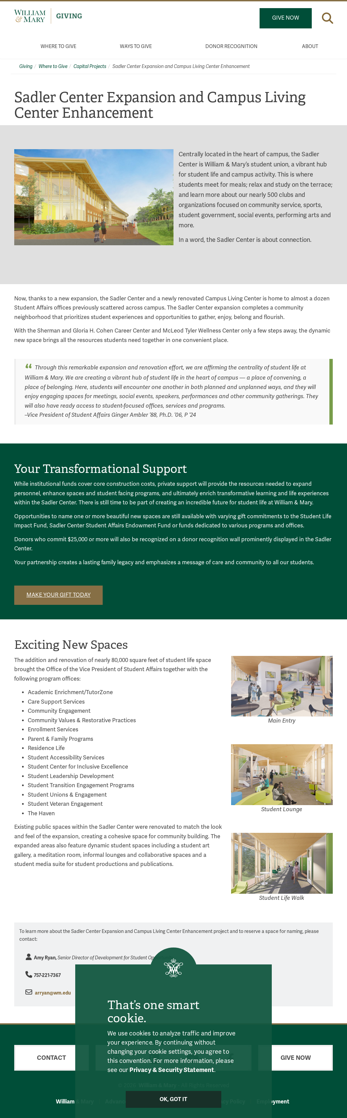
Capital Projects (90, 66)
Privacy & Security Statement (171, 1070)
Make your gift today (58, 595)
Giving (26, 66)
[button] (327, 18)
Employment (273, 1101)
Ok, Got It (174, 1099)
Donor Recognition (231, 46)
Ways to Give (136, 46)
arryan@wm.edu (53, 993)
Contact (51, 1058)
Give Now (285, 18)
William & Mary (75, 1101)
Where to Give (58, 46)
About (310, 46)
